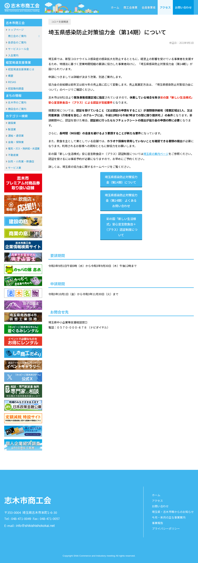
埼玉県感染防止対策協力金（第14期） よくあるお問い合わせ (121, 200)
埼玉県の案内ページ (155, 154)
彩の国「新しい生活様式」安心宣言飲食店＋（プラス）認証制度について (121, 227)
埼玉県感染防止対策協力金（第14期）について (121, 179)
